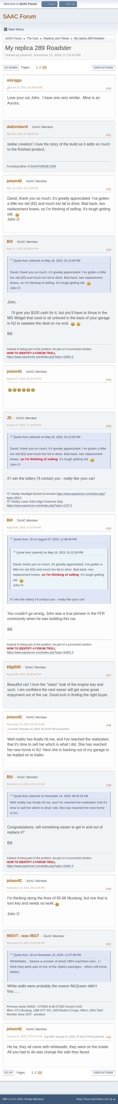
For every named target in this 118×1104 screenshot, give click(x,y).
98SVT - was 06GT (23, 936)
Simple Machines (34, 1099)
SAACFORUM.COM (43, 166)
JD (9, 418)
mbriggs (14, 80)
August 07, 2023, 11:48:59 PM (24, 425)
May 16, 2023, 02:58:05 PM (22, 248)
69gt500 (14, 667)
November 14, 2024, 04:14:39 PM (26, 887)
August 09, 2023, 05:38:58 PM (24, 674)
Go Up (8, 1072)
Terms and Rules (93, 1099)
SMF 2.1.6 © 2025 (12, 1099)
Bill (10, 242)
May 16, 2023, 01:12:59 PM (22, 188)
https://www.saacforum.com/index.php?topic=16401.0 (40, 357)
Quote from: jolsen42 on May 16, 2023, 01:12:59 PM (47, 260)
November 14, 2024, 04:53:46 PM (26, 943)
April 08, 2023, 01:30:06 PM (22, 133)
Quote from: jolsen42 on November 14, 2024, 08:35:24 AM (51, 796)
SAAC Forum (19, 16)
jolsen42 (14, 181)
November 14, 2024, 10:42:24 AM (26, 784)
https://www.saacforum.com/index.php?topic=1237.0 (39, 505)
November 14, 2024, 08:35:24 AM (26, 724)
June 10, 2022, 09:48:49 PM (26, 87)
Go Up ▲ (110, 1099)
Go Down (10, 67)
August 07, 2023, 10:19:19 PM (24, 378)
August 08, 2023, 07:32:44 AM (24, 527)
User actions (103, 67)
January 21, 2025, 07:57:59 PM (24, 1036)
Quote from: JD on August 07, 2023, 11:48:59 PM (45, 539)
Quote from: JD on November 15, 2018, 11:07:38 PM (47, 955)
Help (79, 1099)
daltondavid (17, 127)
